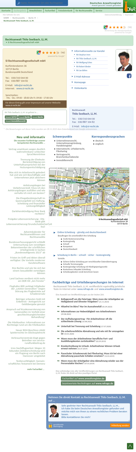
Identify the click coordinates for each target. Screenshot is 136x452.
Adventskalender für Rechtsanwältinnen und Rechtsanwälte (32, 234)
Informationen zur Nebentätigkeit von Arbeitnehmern (88, 312)
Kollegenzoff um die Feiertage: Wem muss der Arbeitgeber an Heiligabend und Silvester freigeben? (92, 300)
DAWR (6, 18)
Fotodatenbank (65, 10)
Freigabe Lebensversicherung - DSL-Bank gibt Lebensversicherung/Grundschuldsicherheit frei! (26, 222)
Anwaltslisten (35, 10)
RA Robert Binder (83, 66)
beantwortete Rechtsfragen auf (87, 383)
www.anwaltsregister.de (111, 289)
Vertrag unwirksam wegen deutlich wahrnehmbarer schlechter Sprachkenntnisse (27, 151)
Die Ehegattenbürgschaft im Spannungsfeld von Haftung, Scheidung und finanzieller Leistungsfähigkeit (30, 202)
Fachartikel (50, 10)
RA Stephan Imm (83, 54)
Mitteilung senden (120, 425)
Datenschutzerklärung (113, 15)
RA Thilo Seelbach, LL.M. (86, 58)
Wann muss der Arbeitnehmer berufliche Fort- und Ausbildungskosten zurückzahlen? (87, 340)
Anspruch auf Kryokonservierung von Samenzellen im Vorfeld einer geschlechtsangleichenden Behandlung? (25, 313)
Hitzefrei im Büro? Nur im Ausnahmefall (86, 306)
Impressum (129, 15)
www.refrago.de (85, 289)
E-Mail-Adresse (82, 76)
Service (99, 10)
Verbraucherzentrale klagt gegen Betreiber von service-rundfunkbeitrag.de (28, 340)
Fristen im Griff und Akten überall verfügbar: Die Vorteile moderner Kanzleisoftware (27, 260)
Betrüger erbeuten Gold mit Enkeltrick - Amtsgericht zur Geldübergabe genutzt (30, 301)
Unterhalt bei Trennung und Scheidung (86, 326)
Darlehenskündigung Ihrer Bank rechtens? (28, 212)
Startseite (6, 10)
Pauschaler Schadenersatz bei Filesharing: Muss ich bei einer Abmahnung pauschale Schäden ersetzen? (91, 354)
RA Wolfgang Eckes (84, 62)
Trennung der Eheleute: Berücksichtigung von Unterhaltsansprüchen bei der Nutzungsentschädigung (29, 163)
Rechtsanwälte (19, 18)
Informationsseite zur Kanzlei (89, 51)
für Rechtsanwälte (84, 10)
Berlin (31, 18)
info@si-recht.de (90, 126)
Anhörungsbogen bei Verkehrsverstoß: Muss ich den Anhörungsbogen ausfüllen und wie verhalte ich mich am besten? (26, 189)
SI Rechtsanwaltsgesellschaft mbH (23, 42)
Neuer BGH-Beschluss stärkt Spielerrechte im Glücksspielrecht (27, 331)
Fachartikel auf (83, 378)
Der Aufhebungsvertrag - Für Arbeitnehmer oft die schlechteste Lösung (86, 320)
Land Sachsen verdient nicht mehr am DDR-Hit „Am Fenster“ (27, 280)
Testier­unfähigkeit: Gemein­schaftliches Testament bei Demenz (26, 362)
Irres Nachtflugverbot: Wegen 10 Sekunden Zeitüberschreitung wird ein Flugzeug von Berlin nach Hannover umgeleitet (27, 351)
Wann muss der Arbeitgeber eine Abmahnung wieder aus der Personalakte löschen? (92, 362)
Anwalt (11, 117)
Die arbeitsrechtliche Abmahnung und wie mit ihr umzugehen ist (92, 332)
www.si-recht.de (24, 88)
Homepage (80, 82)
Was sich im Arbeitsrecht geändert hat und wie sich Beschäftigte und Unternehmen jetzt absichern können (27, 176)
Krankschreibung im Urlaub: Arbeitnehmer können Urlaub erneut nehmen (90, 347)
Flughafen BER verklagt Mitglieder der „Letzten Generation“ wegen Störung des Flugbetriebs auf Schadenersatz (27, 290)
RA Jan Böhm (81, 70)
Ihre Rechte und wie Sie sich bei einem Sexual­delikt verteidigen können (28, 270)
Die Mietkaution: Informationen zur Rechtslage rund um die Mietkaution (26, 324)
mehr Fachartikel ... (35, 369)
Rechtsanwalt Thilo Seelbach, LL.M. (19, 21)
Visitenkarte (80, 88)
